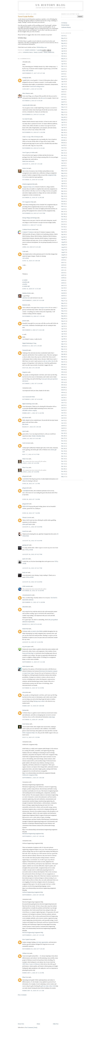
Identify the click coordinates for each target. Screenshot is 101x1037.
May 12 (63, 112)
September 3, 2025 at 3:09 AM (33, 777)
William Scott (25, 953)
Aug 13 (63, 249)
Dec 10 (63, 155)
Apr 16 (63, 53)
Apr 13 (63, 336)
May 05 (63, 40)
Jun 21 (63, 285)
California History (66, 27)
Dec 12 (63, 463)
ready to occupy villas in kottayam (31, 136)
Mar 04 (63, 356)
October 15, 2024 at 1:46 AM (32, 719)
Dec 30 (63, 214)
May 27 (63, 300)
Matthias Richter (26, 293)
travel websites (48, 52)
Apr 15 (63, 178)
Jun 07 (63, 76)
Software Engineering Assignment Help (32, 892)
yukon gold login (26, 524)
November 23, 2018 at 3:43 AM (33, 114)
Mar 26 (63, 86)
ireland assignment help (28, 184)
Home (38, 1024)
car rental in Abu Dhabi (36, 631)
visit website (25, 258)
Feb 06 (63, 140)
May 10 (63, 173)
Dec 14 (63, 458)
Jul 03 (62, 283)
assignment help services (37, 206)
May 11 (63, 114)
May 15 (63, 168)
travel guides (38, 52)
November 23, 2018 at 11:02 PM (33, 132)
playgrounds (25, 476)
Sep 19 (63, 232)
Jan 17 (63, 150)
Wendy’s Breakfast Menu (38, 436)
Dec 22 (63, 443)
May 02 (63, 318)
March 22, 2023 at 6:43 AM (32, 624)
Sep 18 (63, 234)
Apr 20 (63, 331)
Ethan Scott (25, 977)
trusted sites (25, 531)
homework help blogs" (28, 653)
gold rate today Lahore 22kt (48, 986)
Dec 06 (63, 216)
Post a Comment (22, 995)
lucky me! (25, 572)
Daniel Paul (25, 628)
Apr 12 (63, 181)
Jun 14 (63, 163)
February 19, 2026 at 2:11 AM (33, 990)
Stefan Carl (25, 168)
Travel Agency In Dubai (28, 152)
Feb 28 (63, 364)
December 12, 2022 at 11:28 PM (33, 602)
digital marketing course (28, 403)
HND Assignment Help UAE (29, 732)
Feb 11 (63, 206)
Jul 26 (62, 265)
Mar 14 (63, 193)
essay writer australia (27, 70)
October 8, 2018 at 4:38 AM (32, 100)
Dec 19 (63, 451)
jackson (24, 320)
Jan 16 (63, 418)
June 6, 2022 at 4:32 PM (30, 463)
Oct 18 (63, 226)
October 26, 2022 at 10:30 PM (33, 590)
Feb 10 (63, 137)
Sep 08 (63, 239)
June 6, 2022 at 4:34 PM (30, 472)
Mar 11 (63, 66)
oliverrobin (25, 692)
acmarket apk (25, 282)
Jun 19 (63, 288)
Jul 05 (62, 280)
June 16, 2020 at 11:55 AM (31, 288)
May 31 (63, 104)
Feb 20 (63, 56)
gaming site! (25, 545)
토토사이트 (25, 506)
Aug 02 (63, 257)
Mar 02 (63, 359)
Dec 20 (63, 448)
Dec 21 (63, 446)
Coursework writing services (36, 86)
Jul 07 (62, 275)
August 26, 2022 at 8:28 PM (32, 582)
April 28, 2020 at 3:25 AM (31, 247)
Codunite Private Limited (28, 229)
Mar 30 (63, 130)
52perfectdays (28, 52)
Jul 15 (62, 97)
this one (43, 98)
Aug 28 (63, 242)
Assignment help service (28, 187)
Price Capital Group (27, 939)
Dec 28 (63, 435)
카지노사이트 (29, 549)
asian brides (25, 325)
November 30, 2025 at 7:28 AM (33, 949)
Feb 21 (63, 374)
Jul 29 (62, 260)
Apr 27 (63, 46)
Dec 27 (63, 438)
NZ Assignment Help (27, 202)
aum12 (24, 431)
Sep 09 (63, 237)
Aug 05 (63, 255)
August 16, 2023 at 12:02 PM (32, 642)
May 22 (63, 305)
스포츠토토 (25, 479)
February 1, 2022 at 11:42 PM (33, 413)
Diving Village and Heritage (29, 217)
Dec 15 (63, 456)
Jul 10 (62, 74)
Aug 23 (63, 89)
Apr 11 (63, 84)
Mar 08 (63, 354)
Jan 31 (63, 395)
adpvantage (52, 717)
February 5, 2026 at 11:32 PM (33, 972)
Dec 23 (63, 441)
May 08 (63, 117)
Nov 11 (63, 474)
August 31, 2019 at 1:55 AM (32, 164)
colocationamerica (27, 595)
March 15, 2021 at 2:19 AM (32, 345)
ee (23, 334)
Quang (24, 710)
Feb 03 (63, 142)
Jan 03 (63, 428)
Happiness (25, 372)
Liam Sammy (25, 724)
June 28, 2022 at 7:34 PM (31, 513)
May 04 (63, 43)
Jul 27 (62, 262)
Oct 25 (63, 224)
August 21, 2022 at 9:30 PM (32, 527)
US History (64, 23)
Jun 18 (63, 290)
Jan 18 (63, 413)
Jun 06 (63, 293)
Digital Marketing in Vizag (29, 343)
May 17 (63, 476)
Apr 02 (63, 127)
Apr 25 (63, 122)
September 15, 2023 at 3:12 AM (33, 662)
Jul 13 (62, 267)
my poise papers (26, 646)
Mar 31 (63, 186)
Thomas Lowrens (26, 517)
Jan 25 (63, 405)
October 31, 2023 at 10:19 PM (33, 688)
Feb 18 (63, 204)
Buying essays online (39, 701)
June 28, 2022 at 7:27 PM (31, 483)
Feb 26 (63, 201)
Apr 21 (63, 125)
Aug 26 (63, 244)
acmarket (24, 284)
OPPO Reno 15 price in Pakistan (30, 964)
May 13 (63, 109)
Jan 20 (63, 35)
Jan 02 (63, 209)
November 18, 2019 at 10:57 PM (33, 213)
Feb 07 (63, 390)
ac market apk (26, 286)
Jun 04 (63, 298)
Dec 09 (63, 469)
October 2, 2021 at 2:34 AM (32, 383)
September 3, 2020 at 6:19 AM (33, 300)
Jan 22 (63, 410)
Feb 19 (63, 377)
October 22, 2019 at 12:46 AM (33, 197)
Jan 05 (63, 425)
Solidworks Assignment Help (29, 775)
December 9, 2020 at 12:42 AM (33, 330)
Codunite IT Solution (27, 232)
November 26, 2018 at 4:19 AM (33, 148)
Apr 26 (63, 48)
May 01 (63, 58)
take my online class (48, 361)
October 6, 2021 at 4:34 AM (32, 399)
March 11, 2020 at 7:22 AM (32, 225)
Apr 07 (63, 341)
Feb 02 (63, 392)
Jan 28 (63, 400)
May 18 (63, 311)
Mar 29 (63, 188)
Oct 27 (63, 221)
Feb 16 (63, 379)
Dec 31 (63, 153)
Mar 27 (63, 344)
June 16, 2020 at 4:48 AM (31, 260)
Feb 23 (63, 372)
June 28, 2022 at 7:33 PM (31, 499)
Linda (23, 251)
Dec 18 (63, 453)
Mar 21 (63, 349)
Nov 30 (63, 471)
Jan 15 (63, 420)
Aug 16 (63, 247)
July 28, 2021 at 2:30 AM (31, 367)
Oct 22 (63, 158)
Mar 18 (63, 132)
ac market (24, 280)
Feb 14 (63, 382)
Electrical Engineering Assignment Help (32, 932)
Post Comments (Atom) (31, 1027)
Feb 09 (63, 387)
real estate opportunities (42, 942)
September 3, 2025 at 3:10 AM (33, 935)
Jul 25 (62, 91)
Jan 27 (63, 402)
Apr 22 (63, 326)
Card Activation (26, 443)
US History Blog (51, 5)
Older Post (55, 1024)
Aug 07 (63, 252)
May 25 (63, 38)
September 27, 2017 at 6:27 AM (33, 73)
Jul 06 (62, 277)
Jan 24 (63, 407)
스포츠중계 (25, 490)
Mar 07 (63, 198)
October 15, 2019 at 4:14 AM (32, 179)
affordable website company (29, 410)
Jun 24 (63, 99)
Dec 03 (63, 219)
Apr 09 (63, 339)
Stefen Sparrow (26, 666)
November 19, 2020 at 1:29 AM (33, 316)
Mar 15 (63, 135)
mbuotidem (25, 606)
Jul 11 (62, 270)
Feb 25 (63, 367)
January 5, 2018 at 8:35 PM (32, 89)
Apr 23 (63, 81)
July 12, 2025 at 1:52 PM (31, 737)
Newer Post (21, 1024)
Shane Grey (25, 458)
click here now (26, 298)
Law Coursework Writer (28, 396)
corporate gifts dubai (27, 105)
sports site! (25, 558)
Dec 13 (63, 461)
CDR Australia (26, 586)
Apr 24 (63, 51)
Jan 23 (63, 61)
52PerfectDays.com (41, 47)
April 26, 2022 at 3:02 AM (31, 438)
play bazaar (25, 417)
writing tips (25, 77)
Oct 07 (63, 71)
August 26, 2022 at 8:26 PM (32, 540)
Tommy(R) (25, 350)
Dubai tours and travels (28, 161)
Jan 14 (63, 423)
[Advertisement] (33, 1009)
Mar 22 (63, 346)
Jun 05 (63, 165)
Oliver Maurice (26, 93)
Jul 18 (62, 94)
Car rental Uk (25, 119)
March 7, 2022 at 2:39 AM (31, 427)
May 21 (63, 107)
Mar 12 (63, 196)
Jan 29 (63, 145)
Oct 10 (63, 229)
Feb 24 (63, 369)
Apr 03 (63, 183)
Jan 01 (63, 430)
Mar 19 (63, 191)
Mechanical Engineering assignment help (33, 833)
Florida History (65, 25)
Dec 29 (63, 433)
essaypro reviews (44, 307)
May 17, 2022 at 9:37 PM (30, 454)
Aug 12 (63, 160)
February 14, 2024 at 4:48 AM (33, 705)
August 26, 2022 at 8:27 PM (32, 554)
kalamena (24, 305)
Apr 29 (63, 323)
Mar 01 (63, 362)
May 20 (63, 308)
